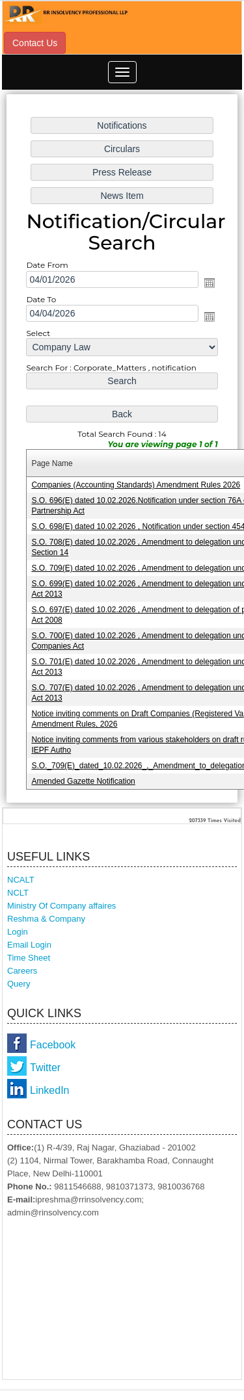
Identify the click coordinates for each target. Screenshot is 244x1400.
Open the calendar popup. (209, 282)
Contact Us (34, 43)
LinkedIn (50, 1090)
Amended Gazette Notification (83, 781)
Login (17, 932)
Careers (22, 971)
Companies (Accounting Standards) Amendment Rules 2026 (135, 484)
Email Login (29, 945)
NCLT (18, 893)
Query (18, 984)
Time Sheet (28, 958)
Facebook (52, 1044)
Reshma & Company (46, 919)
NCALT (20, 880)
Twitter (45, 1067)
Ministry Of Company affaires (61, 906)
